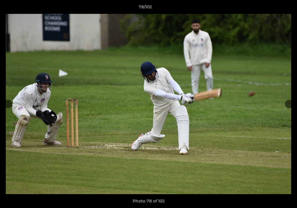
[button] (272, 8)
